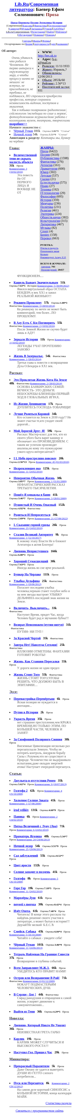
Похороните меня (49, 251)
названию (62, 44)
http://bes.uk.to (47, 55)
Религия (45, 210)
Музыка (25, 28)
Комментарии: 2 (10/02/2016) (39, 326)
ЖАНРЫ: (47, 147)
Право (44, 186)
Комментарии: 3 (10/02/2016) (18, 170)
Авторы (27, 40)
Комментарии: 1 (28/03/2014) (25, 359)
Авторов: (46, 266)
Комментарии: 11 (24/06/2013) (25, 947)
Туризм (48, 28)
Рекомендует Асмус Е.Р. (53, 257)
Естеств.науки (49, 182)
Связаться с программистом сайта (39, 1110)
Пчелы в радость (49, 248)
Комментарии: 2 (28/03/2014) (46, 383)
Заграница (36, 28)
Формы (46, 40)
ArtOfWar (59, 28)
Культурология (50, 220)
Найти (50, 31)
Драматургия (48, 168)
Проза (14, 22)
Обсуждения (25, 34)
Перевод (45, 238)
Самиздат (14, 28)
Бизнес (44, 234)
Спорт (44, 231)
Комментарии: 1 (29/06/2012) (25, 584)
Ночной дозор (23, 134)
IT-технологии (49, 193)
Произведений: (49, 269)
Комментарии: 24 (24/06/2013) (33, 839)
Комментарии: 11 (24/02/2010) (25, 471)
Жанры (36, 40)
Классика (28, 25)
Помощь (50, 34)
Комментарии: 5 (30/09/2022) (53, 285)
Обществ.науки (50, 217)
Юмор (44, 172)
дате (53, 44)
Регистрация (38, 31)
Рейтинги (61, 31)
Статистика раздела (58, 1103)
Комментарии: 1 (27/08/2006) (25, 803)
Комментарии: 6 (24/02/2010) (32, 829)
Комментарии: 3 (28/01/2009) (51, 498)
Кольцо (44, 254)
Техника (45, 189)
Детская (45, 175)
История (57, 22)
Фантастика (40, 25)
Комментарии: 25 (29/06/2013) (26, 849)
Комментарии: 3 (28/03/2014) (39, 305)
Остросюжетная (57, 25)
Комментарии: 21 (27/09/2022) (51, 518)
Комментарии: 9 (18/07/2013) (51, 784)
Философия (48, 196)
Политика (46, 207)
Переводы (24, 22)
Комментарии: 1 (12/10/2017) (25, 537)
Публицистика (49, 158)
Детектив (46, 165)
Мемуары (46, 203)
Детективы (45, 22)
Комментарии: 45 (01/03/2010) (52, 462)
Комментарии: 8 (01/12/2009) (39, 981)
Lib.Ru (22, 4)
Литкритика (48, 224)
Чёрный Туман (23, 130)
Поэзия (34, 22)
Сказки (45, 179)
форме (29, 44)
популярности (41, 44)
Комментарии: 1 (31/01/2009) (51, 481)
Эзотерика (47, 213)
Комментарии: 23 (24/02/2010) (26, 528)
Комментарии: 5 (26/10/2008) (25, 934)
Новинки (38, 34)
